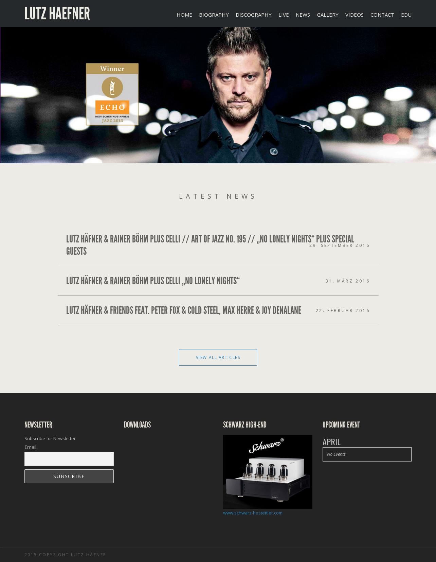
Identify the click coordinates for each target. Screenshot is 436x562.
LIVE (283, 14)
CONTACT (382, 14)
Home (184, 14)
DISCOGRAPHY (254, 14)
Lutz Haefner (57, 13)
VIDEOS (354, 14)
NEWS (303, 14)
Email (30, 447)
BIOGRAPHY (214, 14)
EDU (406, 14)
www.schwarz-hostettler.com (253, 513)
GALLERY (328, 14)
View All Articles (218, 357)
